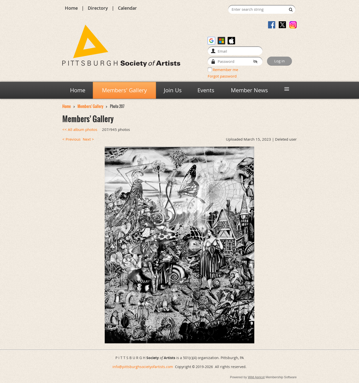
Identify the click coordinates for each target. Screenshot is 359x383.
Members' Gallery (90, 106)
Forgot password (222, 76)
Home (71, 8)
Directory (98, 8)
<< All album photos (79, 129)
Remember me (225, 69)
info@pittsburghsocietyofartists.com (142, 366)
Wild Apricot (256, 377)
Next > (88, 139)
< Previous (71, 139)
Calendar (127, 8)
